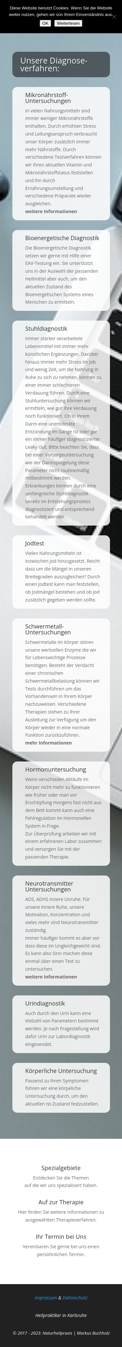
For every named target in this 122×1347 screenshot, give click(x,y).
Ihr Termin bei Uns (61, 1236)
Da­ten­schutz (74, 1298)
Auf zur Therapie (61, 1202)
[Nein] (114, 16)
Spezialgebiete (61, 1168)
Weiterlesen (68, 23)
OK (45, 23)
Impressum (46, 1298)
